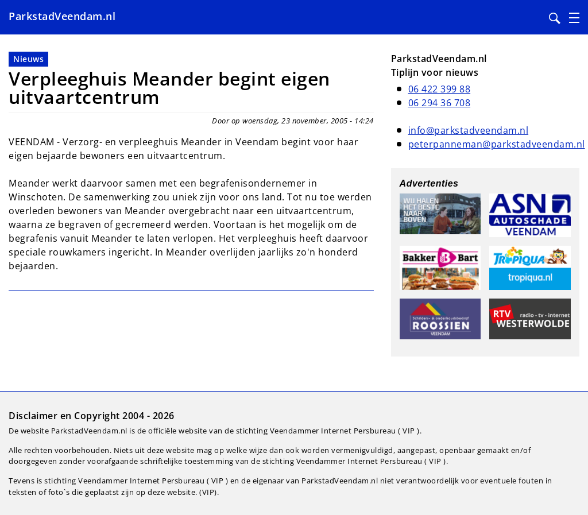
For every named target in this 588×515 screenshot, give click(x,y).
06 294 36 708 (439, 102)
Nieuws (28, 58)
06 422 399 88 (439, 89)
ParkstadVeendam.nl (62, 16)
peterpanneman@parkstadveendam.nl (496, 144)
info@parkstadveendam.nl (468, 130)
